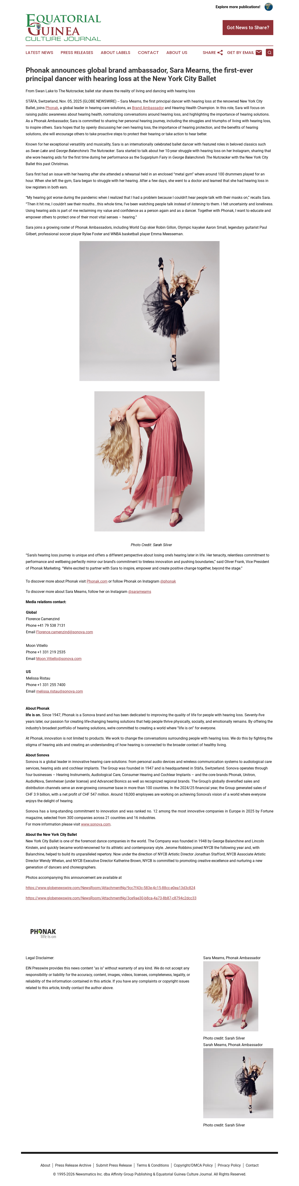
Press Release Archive (73, 1165)
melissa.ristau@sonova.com (59, 691)
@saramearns (139, 591)
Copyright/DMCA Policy (193, 1165)
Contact (148, 52)
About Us (176, 52)
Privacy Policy (229, 1165)
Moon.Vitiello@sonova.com (59, 658)
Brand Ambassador (148, 108)
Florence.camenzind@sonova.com (64, 632)
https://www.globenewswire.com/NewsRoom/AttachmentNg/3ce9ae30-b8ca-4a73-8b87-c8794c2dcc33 (111, 898)
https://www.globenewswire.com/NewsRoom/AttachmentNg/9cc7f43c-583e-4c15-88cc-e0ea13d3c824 (110, 888)
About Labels (115, 52)
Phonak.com (97, 581)
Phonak (52, 108)
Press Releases (77, 52)
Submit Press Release (114, 1165)
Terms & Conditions (153, 1165)
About (45, 1165)
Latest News (39, 52)
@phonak (168, 581)
